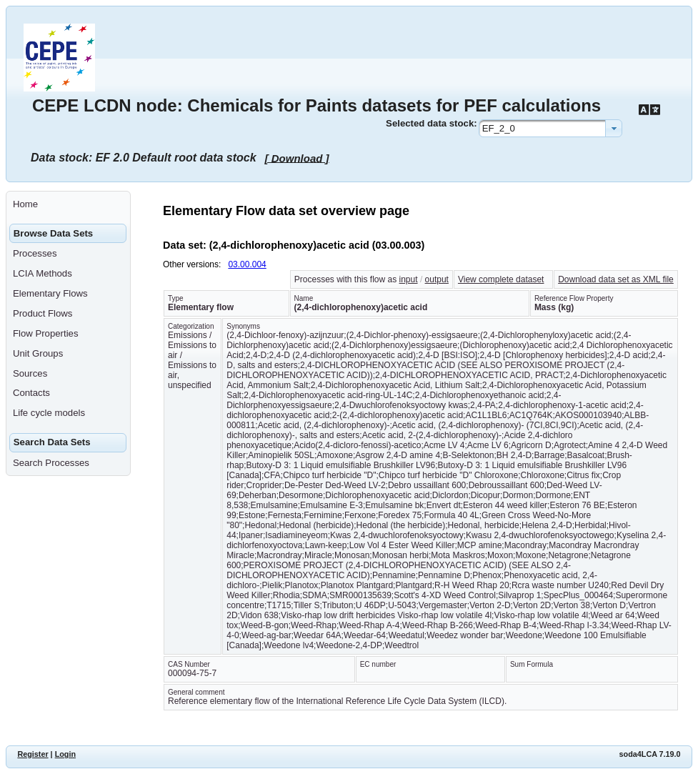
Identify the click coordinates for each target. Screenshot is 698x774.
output (437, 279)
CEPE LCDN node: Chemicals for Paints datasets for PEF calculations (316, 105)
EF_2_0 (498, 128)
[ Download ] (297, 158)
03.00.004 (247, 264)
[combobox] (550, 128)
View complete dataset (501, 279)
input (408, 279)
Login (65, 754)
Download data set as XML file (616, 279)
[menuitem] (68, 204)
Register (32, 754)
